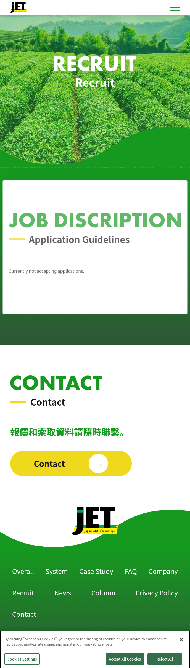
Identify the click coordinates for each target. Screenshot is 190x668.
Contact (24, 614)
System (57, 571)
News (62, 592)
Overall (23, 571)
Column (103, 592)
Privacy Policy (157, 592)
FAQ (131, 571)
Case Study (96, 571)
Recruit (23, 592)
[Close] (181, 644)
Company (163, 571)
